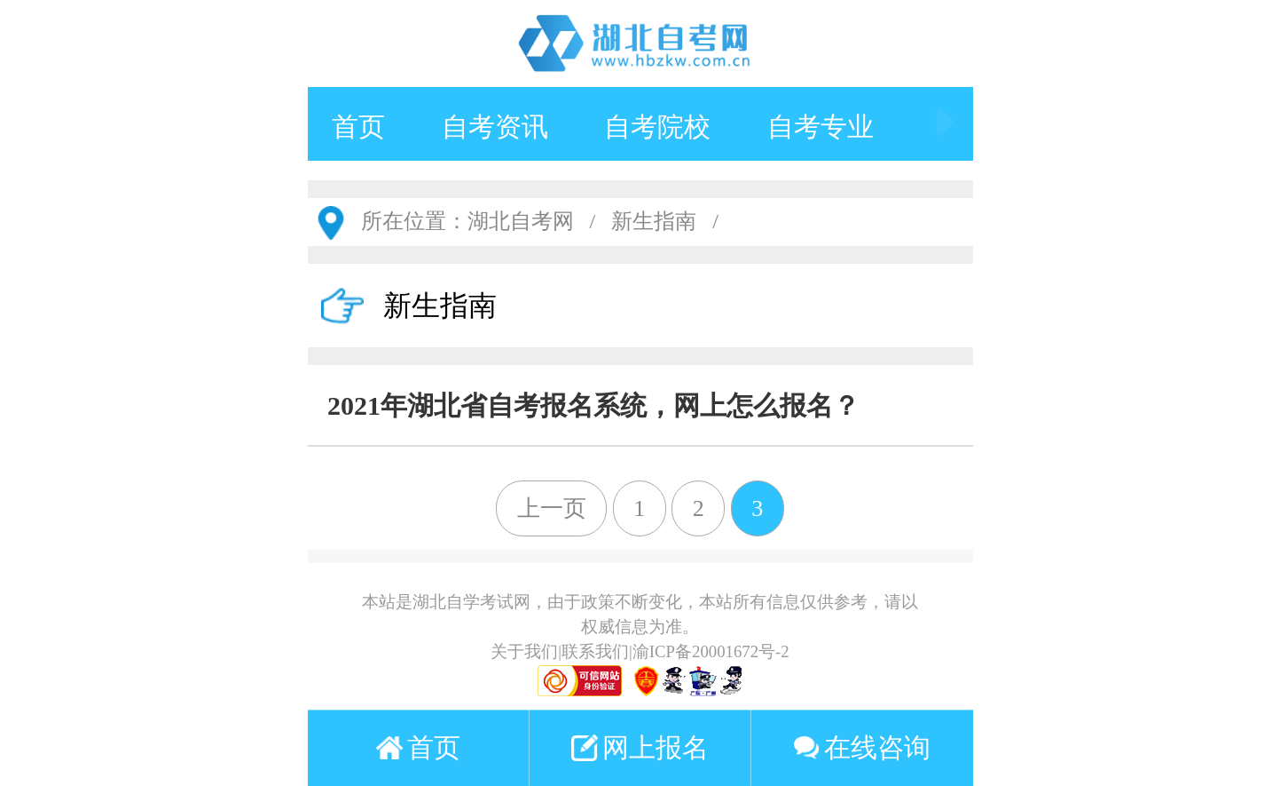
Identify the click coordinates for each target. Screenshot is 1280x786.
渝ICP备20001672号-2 (710, 651)
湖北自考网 (520, 221)
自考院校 (657, 126)
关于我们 (524, 651)
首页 (358, 126)
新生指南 (653, 221)
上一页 (551, 508)
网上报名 (640, 747)
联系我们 (595, 651)
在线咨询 (862, 747)
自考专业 (820, 126)
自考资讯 (495, 126)
